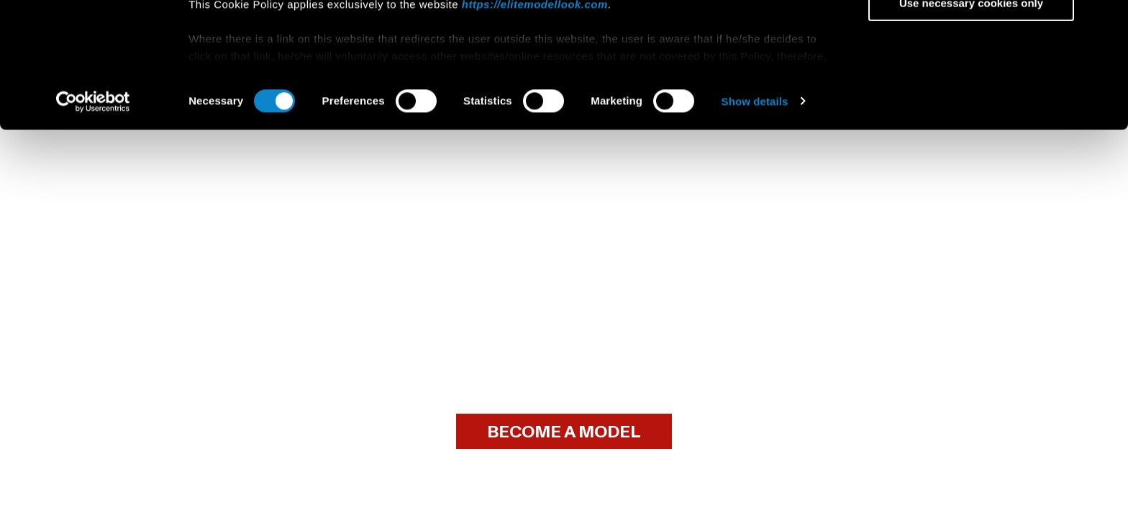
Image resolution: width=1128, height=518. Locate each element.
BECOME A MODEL (564, 432)
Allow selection (971, 78)
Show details (755, 218)
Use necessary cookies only (971, 120)
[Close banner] (1106, 22)
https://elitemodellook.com (535, 121)
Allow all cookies (971, 35)
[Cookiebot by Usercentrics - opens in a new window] (93, 219)
